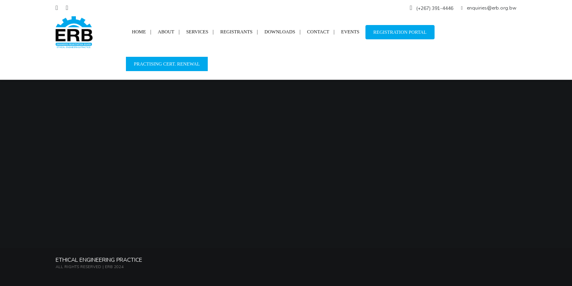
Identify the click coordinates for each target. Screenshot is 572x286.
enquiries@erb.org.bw (488, 8)
